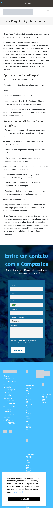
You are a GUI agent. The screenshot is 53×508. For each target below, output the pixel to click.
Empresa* (13, 309)
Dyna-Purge (8, 208)
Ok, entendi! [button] (24, 499)
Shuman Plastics (30, 208)
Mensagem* (14, 325)
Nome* (12, 285)
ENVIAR (18, 350)
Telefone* (13, 301)
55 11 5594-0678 (44, 400)
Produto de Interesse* (18, 317)
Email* (12, 293)
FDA (30, 178)
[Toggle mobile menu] (48, 11)
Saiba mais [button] (18, 492)
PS (30, 51)
